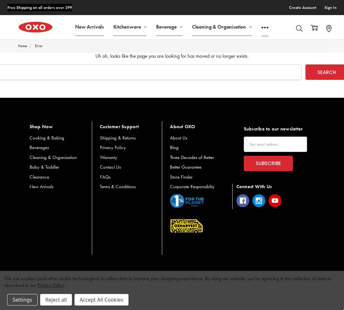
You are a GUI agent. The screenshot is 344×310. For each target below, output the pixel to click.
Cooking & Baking (47, 138)
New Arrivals (89, 26)
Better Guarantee (185, 167)
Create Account (302, 7)
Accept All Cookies (101, 299)
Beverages (39, 147)
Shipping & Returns (118, 138)
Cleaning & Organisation (222, 26)
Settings (22, 299)
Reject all (56, 299)
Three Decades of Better (192, 157)
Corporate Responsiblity (192, 186)
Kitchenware (129, 26)
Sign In (330, 7)
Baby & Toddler (44, 167)
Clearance (39, 177)
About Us (178, 138)
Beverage (169, 26)
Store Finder (181, 177)
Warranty (108, 157)
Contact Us (110, 167)
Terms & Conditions (118, 186)
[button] (187, 201)
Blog (174, 147)
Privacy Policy (113, 147)
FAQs (105, 177)
